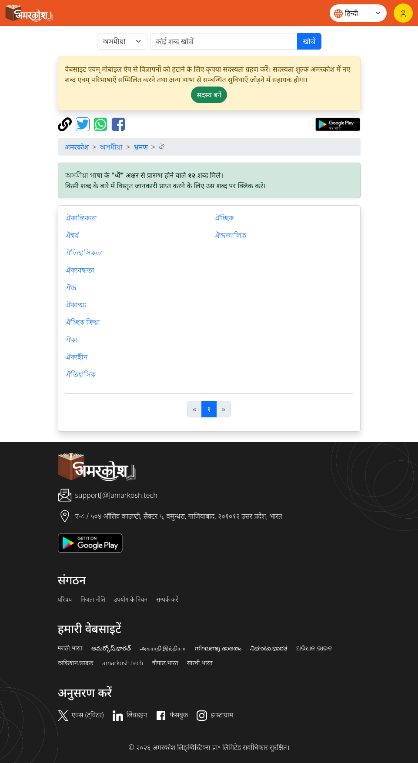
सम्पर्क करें (167, 599)
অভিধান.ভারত (76, 663)
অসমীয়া (111, 147)
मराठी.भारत (70, 648)
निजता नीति (92, 599)
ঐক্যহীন (76, 357)
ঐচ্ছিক (224, 218)
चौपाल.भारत (165, 663)
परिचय (65, 599)
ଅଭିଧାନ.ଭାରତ (314, 648)
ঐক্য (71, 339)
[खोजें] (224, 41)
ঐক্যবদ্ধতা (79, 270)
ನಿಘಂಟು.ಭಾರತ (269, 648)
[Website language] (358, 13)
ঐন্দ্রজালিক (230, 235)
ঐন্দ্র (71, 287)
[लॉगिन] (403, 13)
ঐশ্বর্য (72, 235)
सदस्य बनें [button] (209, 95)
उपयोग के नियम (130, 599)
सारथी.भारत (200, 663)
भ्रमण (140, 147)
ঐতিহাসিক (80, 374)
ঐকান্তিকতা (81, 218)
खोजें (309, 41)
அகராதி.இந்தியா (163, 648)
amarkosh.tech (122, 663)
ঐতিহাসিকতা (84, 252)
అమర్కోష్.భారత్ (111, 648)
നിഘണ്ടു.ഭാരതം (217, 648)
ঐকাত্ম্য (76, 305)
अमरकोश (77, 147)
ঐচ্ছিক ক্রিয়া (82, 322)
